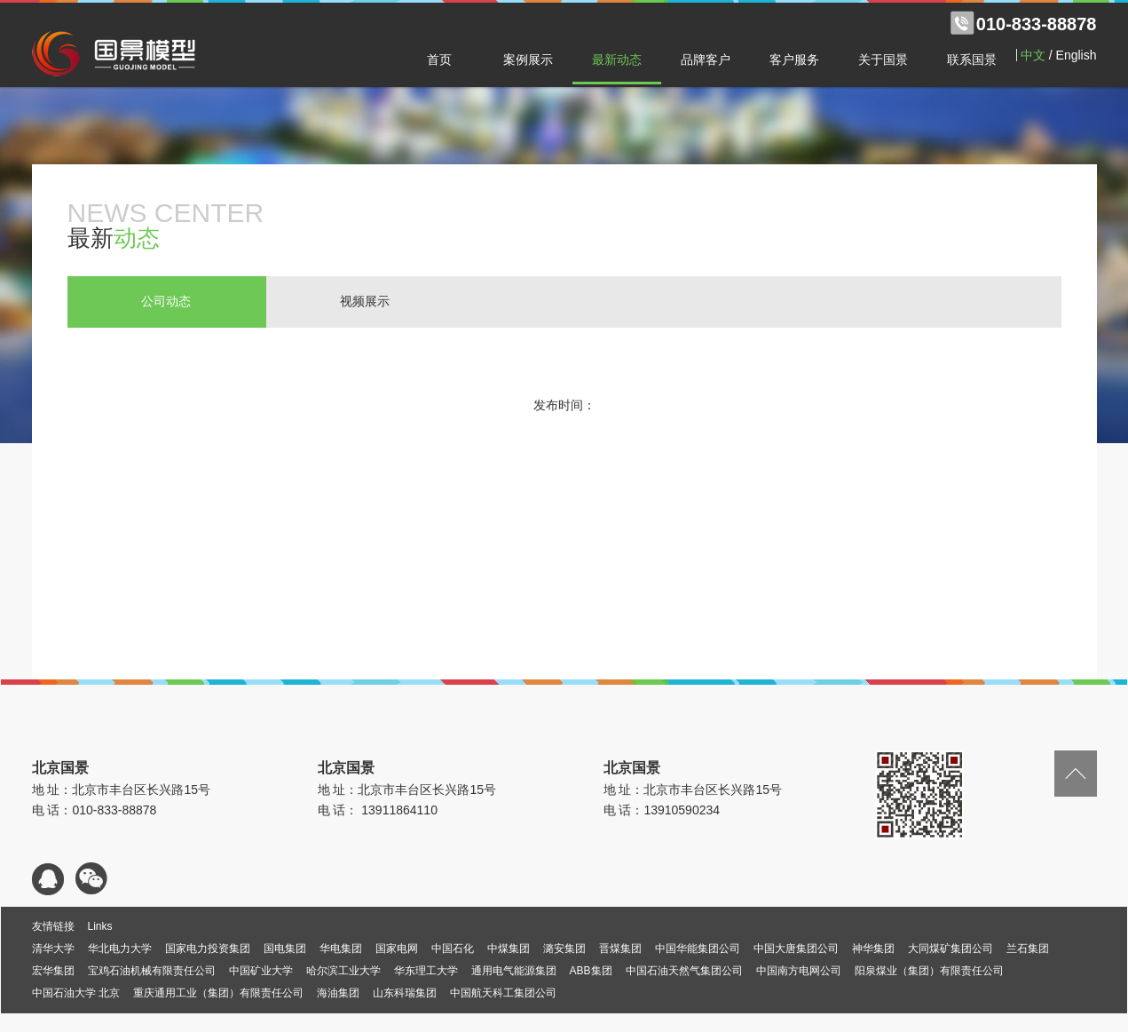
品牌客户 (705, 59)
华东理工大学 (426, 971)
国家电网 (396, 948)
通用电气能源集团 (513, 971)
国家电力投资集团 (207, 948)
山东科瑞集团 (405, 993)
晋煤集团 (620, 948)
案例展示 (528, 59)
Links (100, 926)
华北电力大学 (120, 948)
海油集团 (338, 993)
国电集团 (285, 948)
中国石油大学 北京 (76, 993)
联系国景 (972, 59)
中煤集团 (508, 948)
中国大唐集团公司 (796, 948)
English (1076, 55)
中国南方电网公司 (798, 971)
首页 (439, 59)
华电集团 (340, 948)
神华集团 (873, 948)
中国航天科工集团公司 (503, 993)
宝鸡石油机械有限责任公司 (152, 971)
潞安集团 (564, 948)
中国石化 (452, 948)
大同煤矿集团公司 (950, 948)
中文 (1033, 55)
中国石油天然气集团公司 (684, 971)
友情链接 (53, 926)
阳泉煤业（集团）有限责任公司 (929, 971)
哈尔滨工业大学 (343, 971)
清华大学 (53, 948)
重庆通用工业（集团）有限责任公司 (218, 993)
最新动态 (617, 59)
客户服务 (794, 59)
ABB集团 (591, 971)
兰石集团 (1027, 948)
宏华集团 (53, 971)
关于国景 (883, 59)
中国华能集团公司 (697, 948)
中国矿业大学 (261, 971)
